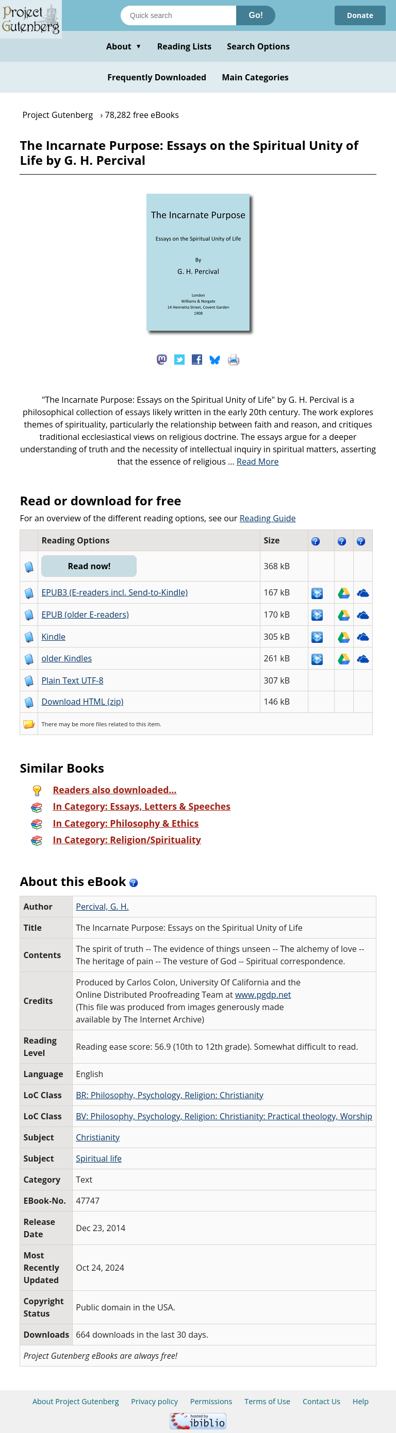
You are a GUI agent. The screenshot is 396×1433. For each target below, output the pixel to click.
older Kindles (66, 658)
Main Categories (255, 77)
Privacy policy (154, 1401)
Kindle (53, 636)
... (253, 461)
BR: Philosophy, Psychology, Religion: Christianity (169, 1095)
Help (361, 1401)
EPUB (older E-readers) (84, 614)
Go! (256, 15)
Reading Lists (184, 46)
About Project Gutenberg (75, 1401)
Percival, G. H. (102, 906)
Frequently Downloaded (156, 77)
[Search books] (178, 15)
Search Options (258, 46)
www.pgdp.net (263, 994)
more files (93, 724)
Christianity (98, 1137)
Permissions (211, 1401)
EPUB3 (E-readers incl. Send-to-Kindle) (114, 592)
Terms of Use (267, 1401)
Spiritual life (99, 1158)
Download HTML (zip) (82, 701)
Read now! (89, 566)
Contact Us (321, 1401)
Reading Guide (268, 518)
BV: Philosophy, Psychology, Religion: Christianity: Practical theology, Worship (224, 1116)
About (124, 46)
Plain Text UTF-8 (72, 680)
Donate (360, 15)
